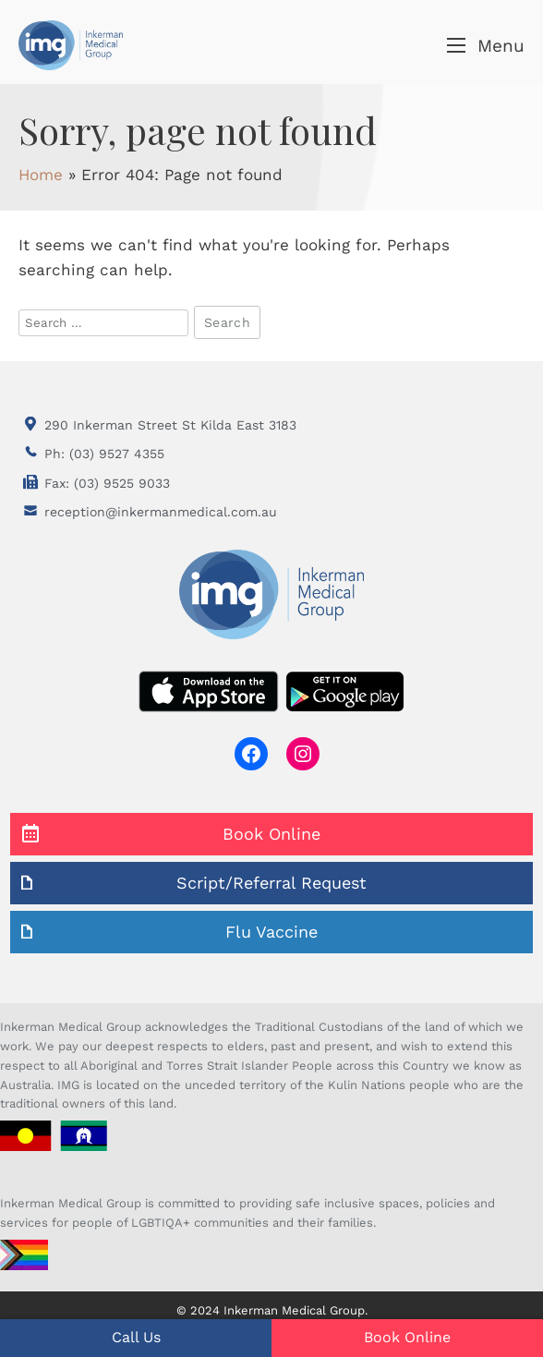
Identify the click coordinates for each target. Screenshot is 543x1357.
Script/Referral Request (271, 882)
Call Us (136, 1337)
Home (40, 174)
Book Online (271, 833)
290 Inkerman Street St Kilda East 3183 (170, 425)
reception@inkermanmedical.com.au (160, 511)
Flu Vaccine (271, 931)
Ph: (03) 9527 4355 (104, 453)
